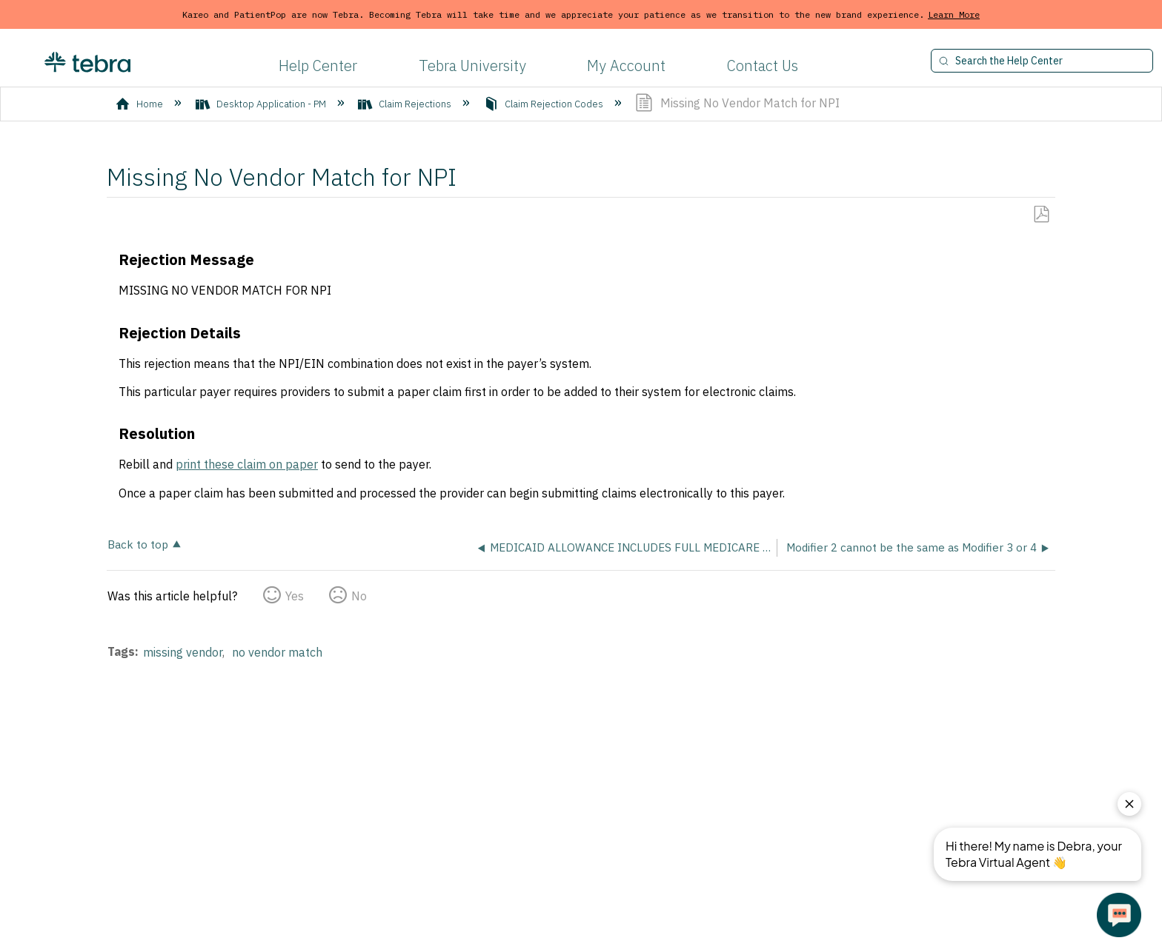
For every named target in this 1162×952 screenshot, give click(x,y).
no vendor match (277, 652)
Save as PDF (1041, 215)
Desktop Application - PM (262, 104)
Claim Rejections (406, 104)
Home (140, 104)
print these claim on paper (247, 464)
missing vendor (182, 652)
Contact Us (762, 66)
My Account (626, 66)
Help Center (318, 66)
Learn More (954, 14)
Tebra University (472, 66)
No (359, 596)
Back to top (137, 544)
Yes (294, 596)
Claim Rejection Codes (544, 104)
